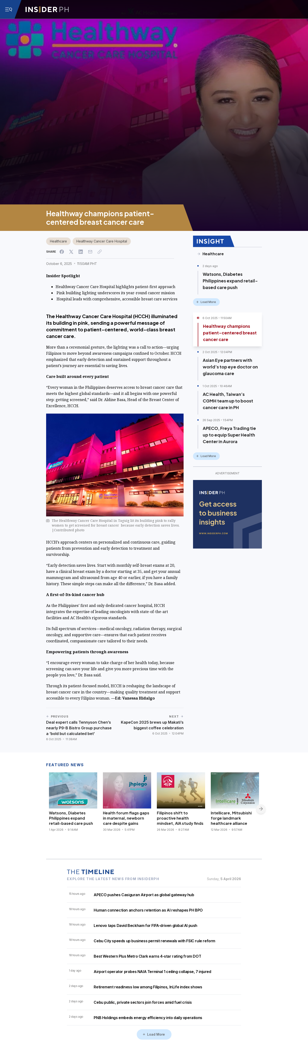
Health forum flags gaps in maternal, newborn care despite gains (126, 818)
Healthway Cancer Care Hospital (101, 241)
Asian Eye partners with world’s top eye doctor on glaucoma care (230, 366)
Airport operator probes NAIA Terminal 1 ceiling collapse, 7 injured (152, 971)
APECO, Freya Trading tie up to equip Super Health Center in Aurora (229, 434)
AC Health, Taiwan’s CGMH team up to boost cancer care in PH (228, 400)
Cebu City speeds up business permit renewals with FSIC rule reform (154, 940)
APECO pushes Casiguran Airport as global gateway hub (144, 894)
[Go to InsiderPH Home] (47, 9)
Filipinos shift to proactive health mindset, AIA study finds (180, 818)
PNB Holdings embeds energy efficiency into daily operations (148, 1017)
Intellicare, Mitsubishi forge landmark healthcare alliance (231, 818)
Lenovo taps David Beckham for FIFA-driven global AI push (145, 925)
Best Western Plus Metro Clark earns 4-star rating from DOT (147, 956)
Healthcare (58, 241)
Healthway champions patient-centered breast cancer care (230, 332)
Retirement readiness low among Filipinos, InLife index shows (148, 987)
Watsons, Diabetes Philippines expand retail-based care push (230, 280)
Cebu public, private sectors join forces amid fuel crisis (143, 1002)
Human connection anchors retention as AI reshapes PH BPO (148, 910)
